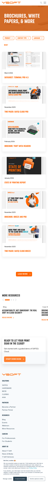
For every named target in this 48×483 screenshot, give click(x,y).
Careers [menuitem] (5, 434)
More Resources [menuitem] (8, 429)
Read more (7, 322)
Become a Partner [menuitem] (9, 407)
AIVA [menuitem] (4, 397)
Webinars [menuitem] (5, 426)
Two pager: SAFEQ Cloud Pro (16, 111)
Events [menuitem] (4, 423)
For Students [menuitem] (7, 441)
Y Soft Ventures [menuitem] (8, 457)
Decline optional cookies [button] (36, 479)
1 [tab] (7, 304)
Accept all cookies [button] (20, 479)
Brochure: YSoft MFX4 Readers (17, 146)
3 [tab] (13, 304)
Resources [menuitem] (5, 415)
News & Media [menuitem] (7, 454)
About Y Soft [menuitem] (7, 451)
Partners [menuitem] (5, 402)
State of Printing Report (15, 182)
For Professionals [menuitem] (8, 438)
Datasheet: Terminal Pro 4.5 (16, 77)
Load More (23, 274)
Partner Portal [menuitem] (7, 410)
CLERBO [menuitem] (5, 394)
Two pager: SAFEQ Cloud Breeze (17, 251)
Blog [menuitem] (4, 420)
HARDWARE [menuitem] (7, 388)
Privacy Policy (33, 468)
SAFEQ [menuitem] (5, 385)
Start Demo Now (13, 363)
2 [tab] (11, 304)
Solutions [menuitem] (5, 381)
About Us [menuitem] (5, 446)
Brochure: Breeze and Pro (15, 217)
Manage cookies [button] (7, 479)
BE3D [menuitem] (4, 391)
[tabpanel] (22, 316)
